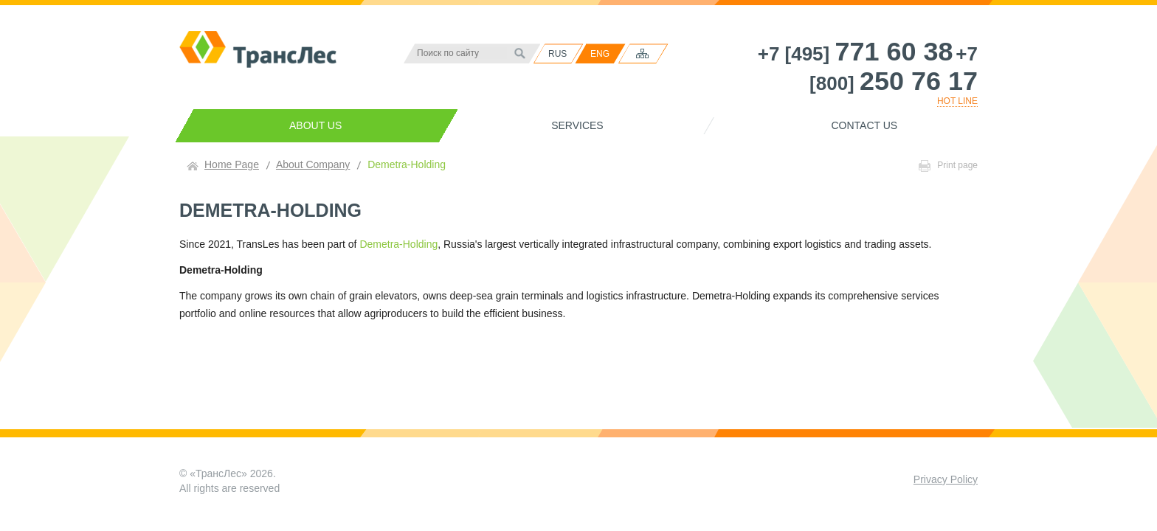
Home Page (231, 164)
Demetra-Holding (398, 244)
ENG (599, 54)
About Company (313, 164)
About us (315, 125)
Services (577, 125)
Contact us (864, 125)
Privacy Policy (945, 479)
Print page (948, 166)
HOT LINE (957, 101)
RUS (557, 54)
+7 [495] (855, 54)
